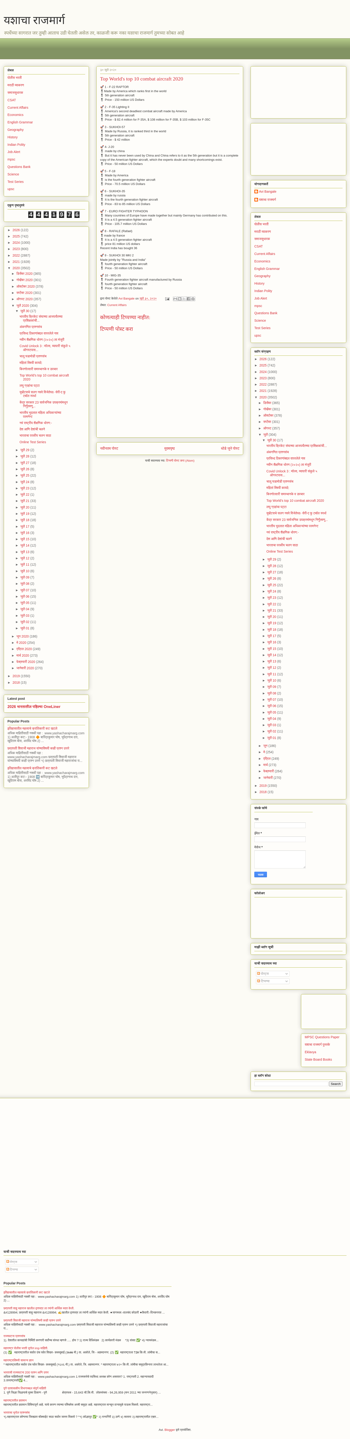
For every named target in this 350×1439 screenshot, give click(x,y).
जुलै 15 (25, 539)
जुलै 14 (25, 545)
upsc (10, 189)
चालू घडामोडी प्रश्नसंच (33, 356)
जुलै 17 (25, 526)
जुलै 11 (25, 564)
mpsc (11, 159)
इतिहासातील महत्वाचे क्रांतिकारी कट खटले (32, 728)
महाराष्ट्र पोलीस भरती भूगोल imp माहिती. (26, 1348)
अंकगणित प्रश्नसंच (31, 327)
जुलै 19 (25, 514)
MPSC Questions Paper (322, 1037)
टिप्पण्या (263, 981)
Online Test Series (33, 442)
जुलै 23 (25, 488)
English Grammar (20, 122)
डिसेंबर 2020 (24, 273)
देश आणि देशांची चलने (32, 429)
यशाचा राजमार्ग (34, 20)
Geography (15, 130)
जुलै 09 (25, 577)
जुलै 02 (25, 622)
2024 (17, 242)
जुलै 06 (25, 596)
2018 (17, 682)
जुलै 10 (25, 571)
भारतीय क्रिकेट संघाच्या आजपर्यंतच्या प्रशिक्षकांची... (296, 446)
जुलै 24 (25, 482)
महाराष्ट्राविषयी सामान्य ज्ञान (18, 1360)
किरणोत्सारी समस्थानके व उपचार (39, 369)
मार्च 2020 (23, 655)
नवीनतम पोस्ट (109, 448)
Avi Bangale (267, 191)
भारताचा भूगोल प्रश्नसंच (17, 1412)
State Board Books (318, 1059)
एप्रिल (267, 758)
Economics (15, 115)
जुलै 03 (25, 615)
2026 (17, 230)
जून (265, 746)
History (12, 137)
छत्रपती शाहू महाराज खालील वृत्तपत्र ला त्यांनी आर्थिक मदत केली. (39, 1308)
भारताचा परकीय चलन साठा (35, 435)
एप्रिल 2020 (24, 649)
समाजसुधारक (15, 92)
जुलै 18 (25, 520)
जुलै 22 (25, 494)
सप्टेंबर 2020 (24, 293)
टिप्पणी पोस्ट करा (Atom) (180, 460)
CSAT (11, 100)
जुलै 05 (25, 603)
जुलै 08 (25, 583)
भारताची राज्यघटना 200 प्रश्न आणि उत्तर (26, 1372)
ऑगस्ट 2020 (24, 299)
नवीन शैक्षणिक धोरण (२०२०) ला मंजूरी (42, 339)
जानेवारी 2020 (25, 668)
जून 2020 (23, 636)
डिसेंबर (267, 403)
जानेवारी (268, 778)
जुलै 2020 (23, 305)
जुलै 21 (25, 501)
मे (264, 752)
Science (13, 174)
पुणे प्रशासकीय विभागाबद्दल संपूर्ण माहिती (25, 1388)
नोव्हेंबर (267, 409)
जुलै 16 (25, 533)
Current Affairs (117, 305)
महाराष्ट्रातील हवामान (15, 1400)
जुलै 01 (25, 628)
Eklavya (310, 1052)
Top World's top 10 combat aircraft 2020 (295, 500)
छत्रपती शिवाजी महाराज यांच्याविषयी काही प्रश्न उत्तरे (38, 748)
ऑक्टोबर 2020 (25, 286)
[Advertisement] (147, 48)
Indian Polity (16, 144)
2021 (17, 262)
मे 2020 (21, 643)
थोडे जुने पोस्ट (230, 448)
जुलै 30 (25, 311)
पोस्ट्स (263, 974)
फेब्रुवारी (269, 771)
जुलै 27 (25, 463)
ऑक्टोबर (268, 415)
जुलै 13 (25, 552)
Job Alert (13, 152)
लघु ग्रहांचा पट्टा (30, 385)
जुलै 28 (25, 456)
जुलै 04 (25, 609)
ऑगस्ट (267, 428)
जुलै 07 (25, 590)
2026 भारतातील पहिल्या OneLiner (33, 706)
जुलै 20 (25, 507)
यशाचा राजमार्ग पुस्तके (317, 1044)
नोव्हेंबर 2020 (24, 280)
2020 (17, 268)
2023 (17, 249)
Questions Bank (19, 167)
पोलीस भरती (14, 78)
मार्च (266, 765)
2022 (17, 255)
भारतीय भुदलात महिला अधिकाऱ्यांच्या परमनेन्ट (292, 526)
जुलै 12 (25, 558)
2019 (17, 676)
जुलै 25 (25, 475)
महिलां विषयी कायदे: (31, 363)
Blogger (169, 1430)
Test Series (15, 182)
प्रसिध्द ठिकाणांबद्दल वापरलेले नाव (39, 333)
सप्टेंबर (267, 422)
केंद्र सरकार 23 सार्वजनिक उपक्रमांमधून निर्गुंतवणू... (297, 520)
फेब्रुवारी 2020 (26, 662)
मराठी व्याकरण (15, 85)
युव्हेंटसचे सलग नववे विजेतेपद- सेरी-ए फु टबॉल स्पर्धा (296, 513)
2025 (17, 236)
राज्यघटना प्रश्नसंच (14, 1336)
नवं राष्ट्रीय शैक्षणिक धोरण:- (36, 423)
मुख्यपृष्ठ (169, 448)
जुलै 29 (25, 450)
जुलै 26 (25, 469)
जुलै (266, 434)
